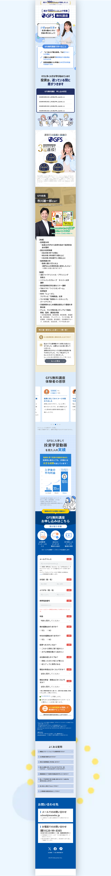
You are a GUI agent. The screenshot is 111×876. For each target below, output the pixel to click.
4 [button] (57, 424)
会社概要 (48, 853)
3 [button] (55, 424)
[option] (55, 404)
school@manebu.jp (41, 735)
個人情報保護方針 (47, 696)
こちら (41, 574)
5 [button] (59, 424)
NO (49, 630)
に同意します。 (53, 696)
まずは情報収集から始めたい (52, 652)
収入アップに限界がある (50, 664)
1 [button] (51, 424)
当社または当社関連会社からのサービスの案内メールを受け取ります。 (55, 701)
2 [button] (53, 424)
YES (42, 630)
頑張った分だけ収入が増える (52, 660)
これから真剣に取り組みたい (52, 648)
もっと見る (55, 361)
